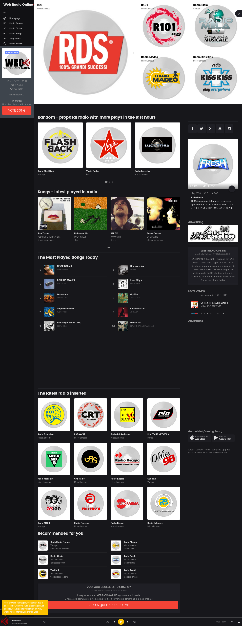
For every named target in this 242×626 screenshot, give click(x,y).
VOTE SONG (16, 110)
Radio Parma (117, 523)
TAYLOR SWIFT (135, 298)
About (191, 449)
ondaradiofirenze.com (60, 548)
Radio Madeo (149, 57)
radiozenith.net (130, 576)
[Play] (121, 622)
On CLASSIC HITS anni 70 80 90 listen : (216, 299)
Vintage (196, 8)
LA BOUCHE (152, 236)
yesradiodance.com (59, 576)
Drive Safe (135, 322)
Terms (207, 449)
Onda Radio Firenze (60, 542)
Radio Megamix (45, 478)
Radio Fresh (129, 556)
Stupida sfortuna (65, 308)
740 (215, 193)
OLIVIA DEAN (62, 326)
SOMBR (133, 269)
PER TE (114, 233)
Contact (199, 449)
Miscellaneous (43, 8)
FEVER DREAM (64, 266)
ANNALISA (134, 312)
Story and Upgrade (221, 449)
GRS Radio (79, 478)
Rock (88, 174)
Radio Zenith (130, 570)
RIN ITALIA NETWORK (158, 434)
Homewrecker (137, 266)
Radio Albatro (57, 556)
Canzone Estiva (138, 308)
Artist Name (17, 84)
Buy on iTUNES (12, 52)
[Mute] (232, 621)
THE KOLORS (62, 283)
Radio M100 (44, 523)
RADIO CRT (79, 434)
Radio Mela (200, 5)
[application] (121, 621)
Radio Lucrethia (143, 171)
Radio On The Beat (46, 240)
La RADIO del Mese (202, 186)
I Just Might (136, 280)
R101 (144, 5)
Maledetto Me (81, 233)
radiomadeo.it (130, 548)
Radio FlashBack (46, 171)
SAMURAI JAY (62, 298)
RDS (39, 5)
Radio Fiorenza (81, 523)
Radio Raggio (117, 478)
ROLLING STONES (66, 280)
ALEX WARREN (62, 269)
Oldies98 (151, 478)
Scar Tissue (43, 233)
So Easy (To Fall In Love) (69, 322)
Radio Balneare (155, 523)
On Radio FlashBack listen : (214, 312)
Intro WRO (16, 621)
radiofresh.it (129, 562)
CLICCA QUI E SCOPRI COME (109, 605)
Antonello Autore (220, 452)
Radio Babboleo (45, 434)
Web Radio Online (19, 623)
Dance (150, 437)
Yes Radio (55, 570)
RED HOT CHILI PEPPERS (49, 236)
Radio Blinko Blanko (121, 434)
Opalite (134, 294)
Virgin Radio (92, 171)
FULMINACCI (80, 236)
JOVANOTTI (116, 236)
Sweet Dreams (154, 233)
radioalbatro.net (57, 562)
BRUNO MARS (135, 283)
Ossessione (62, 294)
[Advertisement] (109, 362)
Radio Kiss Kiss (203, 57)
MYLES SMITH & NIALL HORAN (142, 326)
